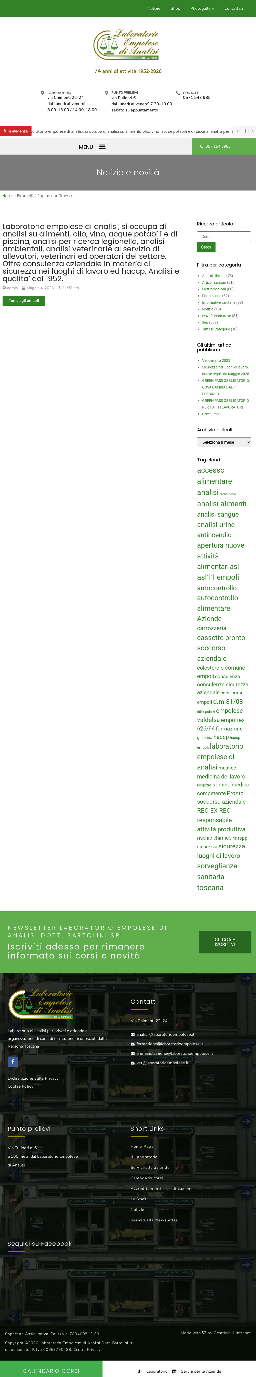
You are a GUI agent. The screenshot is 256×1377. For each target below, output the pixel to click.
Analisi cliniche (213, 276)
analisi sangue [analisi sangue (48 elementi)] (218, 514)
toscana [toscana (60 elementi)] (210, 887)
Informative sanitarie (218, 302)
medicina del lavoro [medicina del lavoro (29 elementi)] (221, 776)
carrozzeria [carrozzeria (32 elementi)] (212, 628)
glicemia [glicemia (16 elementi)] (204, 737)
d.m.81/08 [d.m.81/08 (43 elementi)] (228, 701)
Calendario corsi (147, 1178)
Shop (175, 8)
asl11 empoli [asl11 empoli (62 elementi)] (218, 577)
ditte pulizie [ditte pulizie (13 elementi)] (206, 711)
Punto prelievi (124, 92)
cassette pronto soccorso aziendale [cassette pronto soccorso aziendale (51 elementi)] (221, 648)
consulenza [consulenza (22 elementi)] (227, 676)
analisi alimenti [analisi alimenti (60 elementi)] (222, 503)
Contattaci (233, 8)
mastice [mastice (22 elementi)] (227, 768)
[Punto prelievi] (107, 93)
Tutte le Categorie (216, 329)
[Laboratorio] (42, 93)
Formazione (211, 296)
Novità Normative (216, 316)
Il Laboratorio (144, 1157)
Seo (205, 322)
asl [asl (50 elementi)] (234, 567)
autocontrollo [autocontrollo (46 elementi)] (217, 588)
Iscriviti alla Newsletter (154, 1220)
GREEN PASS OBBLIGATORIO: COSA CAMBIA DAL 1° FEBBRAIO (226, 387)
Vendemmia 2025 (216, 360)
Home (8, 195)
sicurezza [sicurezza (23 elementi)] (207, 847)
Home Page (142, 1146)
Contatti (191, 93)
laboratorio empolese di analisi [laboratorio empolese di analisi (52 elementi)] (220, 756)
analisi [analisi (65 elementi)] (208, 492)
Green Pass (211, 414)
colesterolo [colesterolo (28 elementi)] (210, 667)
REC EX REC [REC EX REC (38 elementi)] (214, 810)
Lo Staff (139, 1199)
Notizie (153, 8)
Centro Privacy (87, 1349)
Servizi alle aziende (150, 1167)
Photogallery (202, 8)
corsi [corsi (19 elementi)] (225, 692)
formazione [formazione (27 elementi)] (229, 729)
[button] (102, 146)
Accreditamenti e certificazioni (161, 1188)
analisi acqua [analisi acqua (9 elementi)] (228, 494)
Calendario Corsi (51, 1371)
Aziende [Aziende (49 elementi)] (209, 619)
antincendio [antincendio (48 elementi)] (214, 535)
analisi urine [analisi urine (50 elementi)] (216, 525)
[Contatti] (178, 93)
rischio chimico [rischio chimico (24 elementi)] (214, 838)
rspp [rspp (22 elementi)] (243, 838)
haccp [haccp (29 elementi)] (221, 737)
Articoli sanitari (214, 282)
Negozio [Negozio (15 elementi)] (204, 785)
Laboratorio (59, 93)
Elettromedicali (214, 289)
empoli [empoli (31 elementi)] (229, 720)
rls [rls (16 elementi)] (234, 838)
